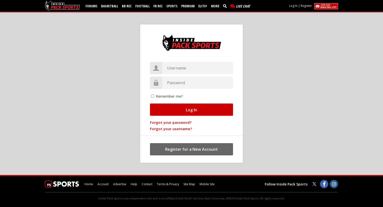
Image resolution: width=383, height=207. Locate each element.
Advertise (119, 184)
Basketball (109, 6)
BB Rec (127, 6)
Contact (147, 184)
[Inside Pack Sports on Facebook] (324, 184)
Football (142, 6)
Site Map (189, 184)
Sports (172, 6)
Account (103, 184)
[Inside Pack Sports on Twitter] (314, 184)
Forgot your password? (171, 122)
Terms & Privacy (168, 184)
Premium (188, 6)
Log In (293, 6)
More (215, 6)
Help (134, 184)
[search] (226, 5)
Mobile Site (207, 184)
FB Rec (158, 6)
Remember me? (169, 96)
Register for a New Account (191, 149)
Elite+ (202, 6)
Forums (91, 6)
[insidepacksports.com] (63, 6)
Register (306, 6)
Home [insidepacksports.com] (89, 184)
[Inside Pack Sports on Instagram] (334, 184)
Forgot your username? (171, 128)
